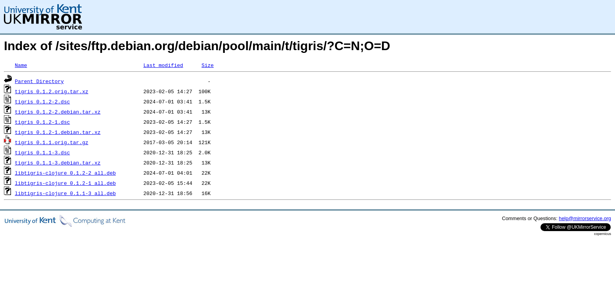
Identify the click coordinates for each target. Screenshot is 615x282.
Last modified (163, 65)
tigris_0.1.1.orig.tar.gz (51, 142)
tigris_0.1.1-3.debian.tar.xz (57, 162)
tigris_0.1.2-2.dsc (42, 101)
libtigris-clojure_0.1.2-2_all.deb (65, 172)
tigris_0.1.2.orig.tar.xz (51, 91)
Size (208, 65)
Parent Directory (39, 81)
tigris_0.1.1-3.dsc (42, 152)
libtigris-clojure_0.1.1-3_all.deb (65, 193)
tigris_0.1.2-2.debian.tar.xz (57, 111)
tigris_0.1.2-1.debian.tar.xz (57, 132)
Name (21, 65)
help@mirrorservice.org (585, 218)
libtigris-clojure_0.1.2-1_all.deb (65, 182)
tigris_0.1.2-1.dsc (42, 121)
